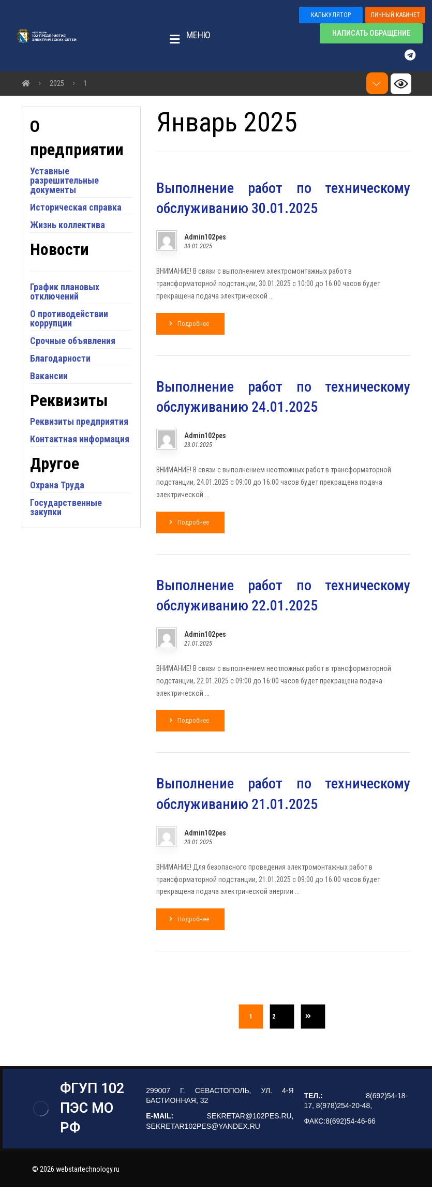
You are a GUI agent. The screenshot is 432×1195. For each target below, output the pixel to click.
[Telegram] (415, 55)
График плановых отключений (72, 333)
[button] (186, 36)
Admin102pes (205, 239)
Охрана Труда (65, 545)
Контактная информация (63, 495)
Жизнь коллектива (75, 266)
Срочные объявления (80, 382)
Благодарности (68, 399)
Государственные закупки (74, 568)
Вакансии (57, 417)
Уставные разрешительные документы (72, 212)
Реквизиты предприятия (64, 468)
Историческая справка (66, 244)
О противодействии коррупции (77, 360)
